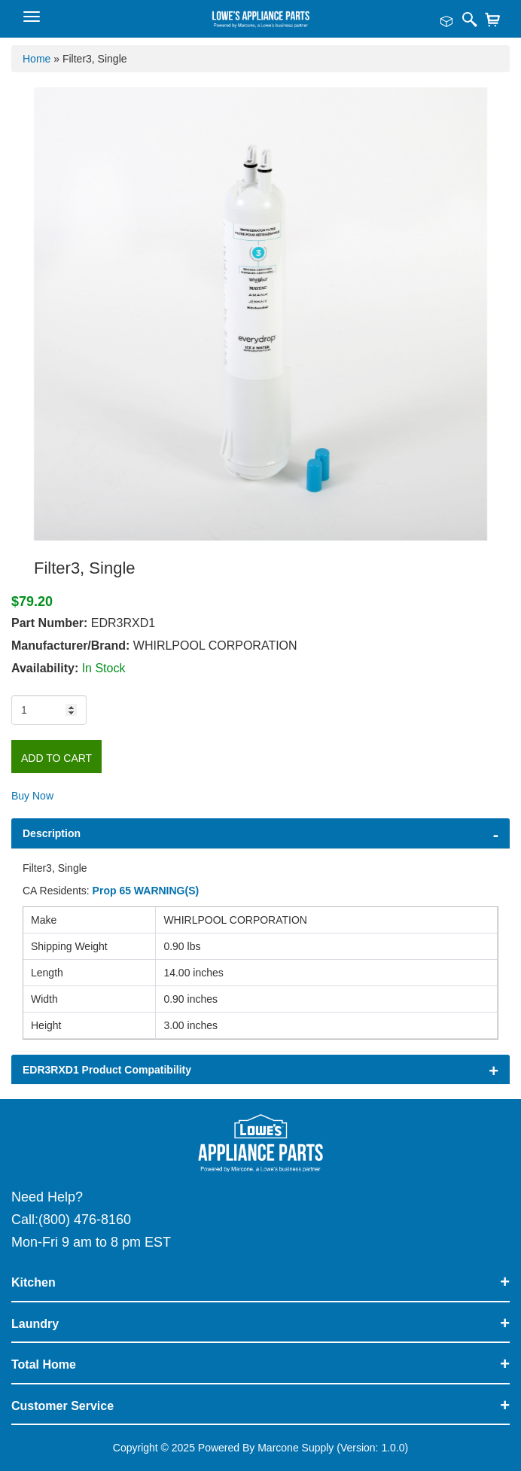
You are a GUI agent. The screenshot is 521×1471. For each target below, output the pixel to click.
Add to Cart (56, 758)
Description (52, 833)
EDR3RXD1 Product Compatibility (107, 1070)
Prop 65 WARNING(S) (146, 891)
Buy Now (32, 796)
